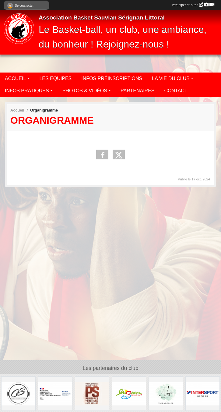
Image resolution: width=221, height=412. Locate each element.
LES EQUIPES (55, 78)
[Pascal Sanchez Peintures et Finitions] (92, 393)
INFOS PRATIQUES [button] (27, 90)
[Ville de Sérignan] (129, 393)
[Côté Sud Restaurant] (18, 393)
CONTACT (176, 90)
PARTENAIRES (137, 90)
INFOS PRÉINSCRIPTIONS (111, 78)
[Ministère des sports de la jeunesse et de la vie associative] (55, 393)
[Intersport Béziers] (202, 393)
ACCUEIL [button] (15, 78)
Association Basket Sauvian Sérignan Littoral (102, 17)
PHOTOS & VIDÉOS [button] (84, 90)
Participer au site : (193, 5)
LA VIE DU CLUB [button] (171, 78)
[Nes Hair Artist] (166, 393)
